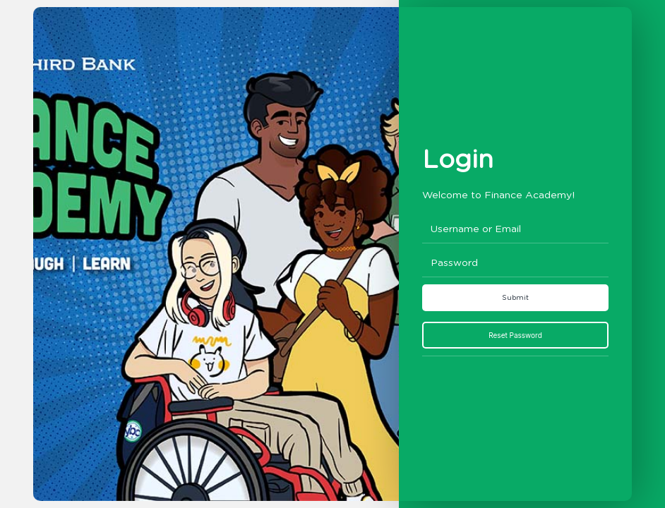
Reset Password (515, 335)
